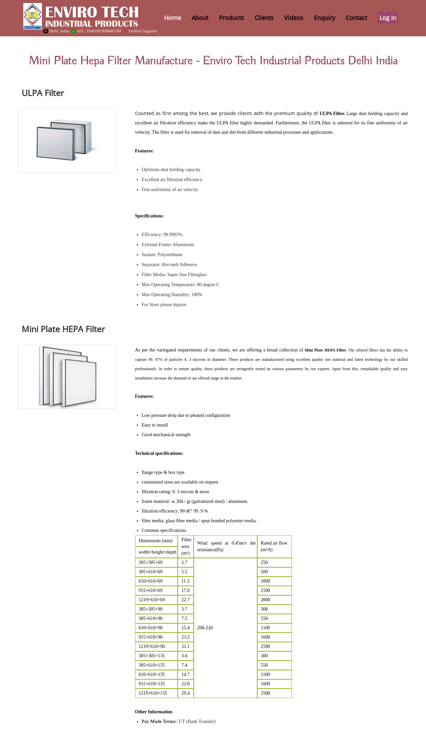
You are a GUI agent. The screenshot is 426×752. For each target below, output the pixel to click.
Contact (356, 18)
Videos (293, 18)
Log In (387, 18)
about (200, 18)
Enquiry (324, 18)
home (172, 18)
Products (231, 18)
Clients (264, 18)
